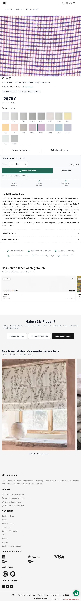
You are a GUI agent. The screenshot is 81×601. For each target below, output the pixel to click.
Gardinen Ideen (8, 523)
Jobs (4, 520)
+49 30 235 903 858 (39, 336)
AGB (14, 595)
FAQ (3, 535)
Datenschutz (43, 595)
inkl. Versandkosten (72, 599)
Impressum (55, 595)
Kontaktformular (17, 336)
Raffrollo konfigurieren (60, 150)
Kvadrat (19, 9)
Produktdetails (9, 233)
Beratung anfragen (63, 336)
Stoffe (9, 9)
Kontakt (5, 542)
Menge (40, 164)
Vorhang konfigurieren (21, 150)
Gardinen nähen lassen (11, 546)
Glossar (5, 538)
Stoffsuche (6, 527)
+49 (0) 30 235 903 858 (15, 498)
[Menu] (77, 3)
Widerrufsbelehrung (26, 595)
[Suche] (63, 3)
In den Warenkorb (27, 171)
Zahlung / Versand (9, 531)
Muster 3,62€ (66, 171)
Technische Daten (10, 239)
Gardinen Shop (8, 516)
